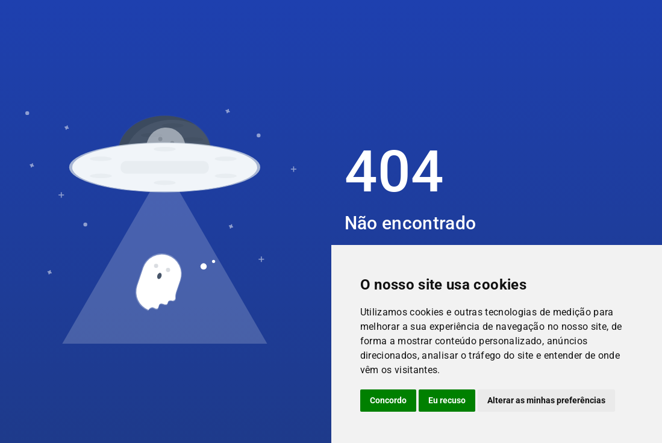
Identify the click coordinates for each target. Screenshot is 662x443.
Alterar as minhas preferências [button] (546, 400)
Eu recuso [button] (447, 400)
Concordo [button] (388, 400)
